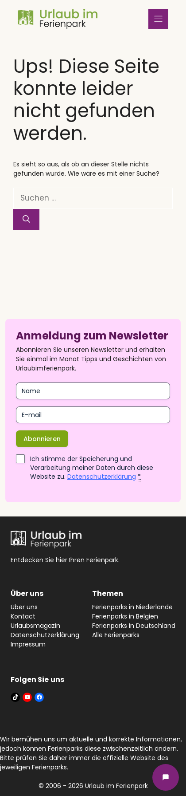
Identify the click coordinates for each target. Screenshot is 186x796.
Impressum (28, 644)
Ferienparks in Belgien (125, 616)
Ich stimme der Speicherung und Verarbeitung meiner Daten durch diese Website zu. (91, 467)
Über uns (24, 607)
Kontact (23, 616)
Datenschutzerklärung (101, 476)
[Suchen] (26, 219)
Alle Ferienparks (116, 634)
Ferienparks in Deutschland (133, 625)
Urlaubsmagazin (35, 625)
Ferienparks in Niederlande (132, 607)
